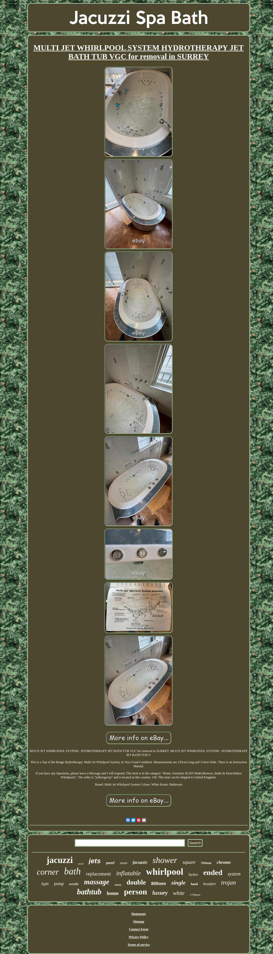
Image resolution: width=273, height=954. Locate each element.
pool (80, 863)
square (189, 862)
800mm (158, 883)
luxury (160, 893)
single (178, 882)
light (45, 884)
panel (110, 863)
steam (123, 863)
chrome (224, 862)
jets (95, 861)
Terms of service (138, 945)
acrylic (74, 884)
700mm (206, 863)
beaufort (209, 884)
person (135, 891)
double (136, 882)
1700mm (195, 894)
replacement (98, 874)
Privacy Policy (138, 937)
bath (72, 871)
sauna (118, 884)
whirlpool (164, 872)
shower (164, 860)
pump (59, 883)
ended (212, 872)
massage (96, 882)
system (234, 874)
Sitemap (138, 921)
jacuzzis (140, 862)
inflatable (128, 873)
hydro (193, 874)
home (113, 893)
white (178, 893)
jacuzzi (59, 860)
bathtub (89, 891)
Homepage (138, 914)
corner (48, 872)
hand (194, 884)
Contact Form (138, 929)
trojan (228, 882)
